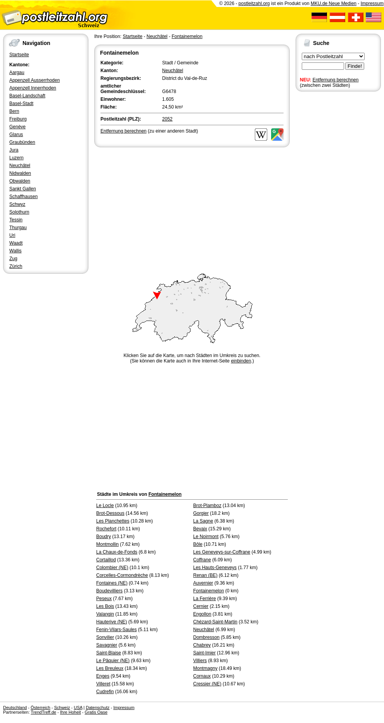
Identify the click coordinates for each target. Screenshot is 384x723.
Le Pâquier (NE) (113, 660)
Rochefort (106, 528)
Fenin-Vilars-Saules (116, 629)
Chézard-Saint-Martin (215, 622)
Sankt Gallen (22, 189)
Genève (17, 126)
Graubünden (22, 142)
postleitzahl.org (254, 3)
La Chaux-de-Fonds (116, 552)
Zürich (15, 266)
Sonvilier (105, 637)
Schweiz (62, 707)
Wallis (15, 251)
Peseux (104, 598)
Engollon (202, 614)
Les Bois (105, 606)
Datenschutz (97, 707)
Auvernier (203, 583)
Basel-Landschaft (27, 95)
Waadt (15, 243)
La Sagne (203, 521)
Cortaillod (106, 560)
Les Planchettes (112, 521)
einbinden (241, 361)
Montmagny (205, 668)
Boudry (103, 536)
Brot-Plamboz (207, 505)
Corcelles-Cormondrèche (122, 575)
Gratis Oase (96, 712)
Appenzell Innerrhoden (32, 88)
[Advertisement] (192, 207)
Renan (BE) (205, 575)
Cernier (200, 606)
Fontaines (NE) (112, 583)
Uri (12, 235)
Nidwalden (20, 173)
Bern (14, 111)
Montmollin (107, 544)
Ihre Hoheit (70, 712)
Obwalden (19, 181)
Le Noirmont (205, 536)
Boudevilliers (109, 591)
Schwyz (17, 204)
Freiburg (18, 119)
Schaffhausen (23, 196)
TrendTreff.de (43, 712)
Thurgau (18, 227)
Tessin (15, 220)
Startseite (19, 54)
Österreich (40, 707)
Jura (13, 150)
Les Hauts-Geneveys (215, 567)
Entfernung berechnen (336, 80)
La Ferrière (204, 598)
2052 (167, 119)
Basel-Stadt (21, 103)
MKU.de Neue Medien (333, 3)
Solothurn (19, 212)
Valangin (105, 614)
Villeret (103, 684)
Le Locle (105, 505)
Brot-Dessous (110, 513)
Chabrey (202, 645)
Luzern (16, 157)
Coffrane (202, 560)
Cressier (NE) (207, 684)
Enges (102, 676)
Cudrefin (105, 691)
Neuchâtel (19, 165)
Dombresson (206, 637)
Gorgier (201, 513)
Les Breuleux (109, 668)
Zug (13, 258)
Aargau (16, 72)
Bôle (197, 544)
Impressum (372, 3)
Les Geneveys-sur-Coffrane (221, 552)
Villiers (200, 660)
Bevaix (200, 528)
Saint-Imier (204, 653)
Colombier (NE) (112, 567)
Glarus (16, 134)
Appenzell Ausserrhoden (34, 80)
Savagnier (106, 645)
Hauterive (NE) (111, 622)
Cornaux (202, 676)
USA (78, 707)
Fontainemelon (186, 36)
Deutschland (15, 707)
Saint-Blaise (108, 653)
